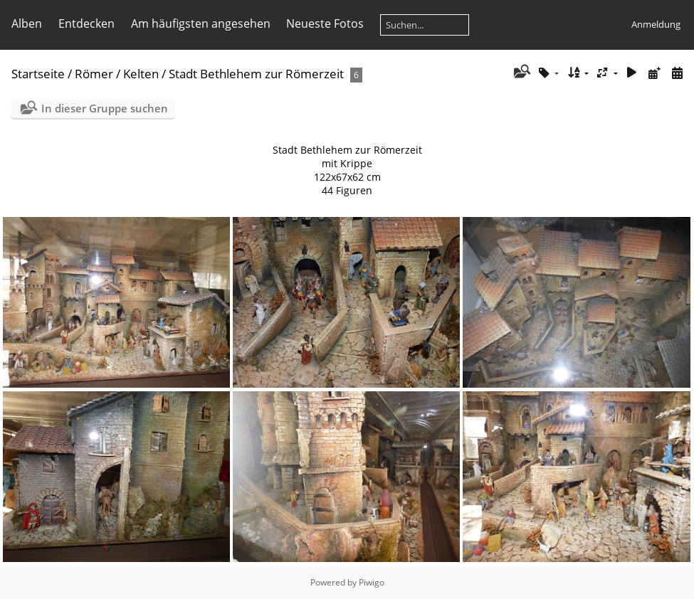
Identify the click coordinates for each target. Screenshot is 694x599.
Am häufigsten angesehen (200, 23)
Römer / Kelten (117, 73)
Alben (26, 23)
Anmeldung (655, 24)
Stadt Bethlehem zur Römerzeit (256, 73)
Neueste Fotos (325, 23)
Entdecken (86, 23)
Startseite (38, 73)
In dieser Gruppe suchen (104, 108)
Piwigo (371, 582)
